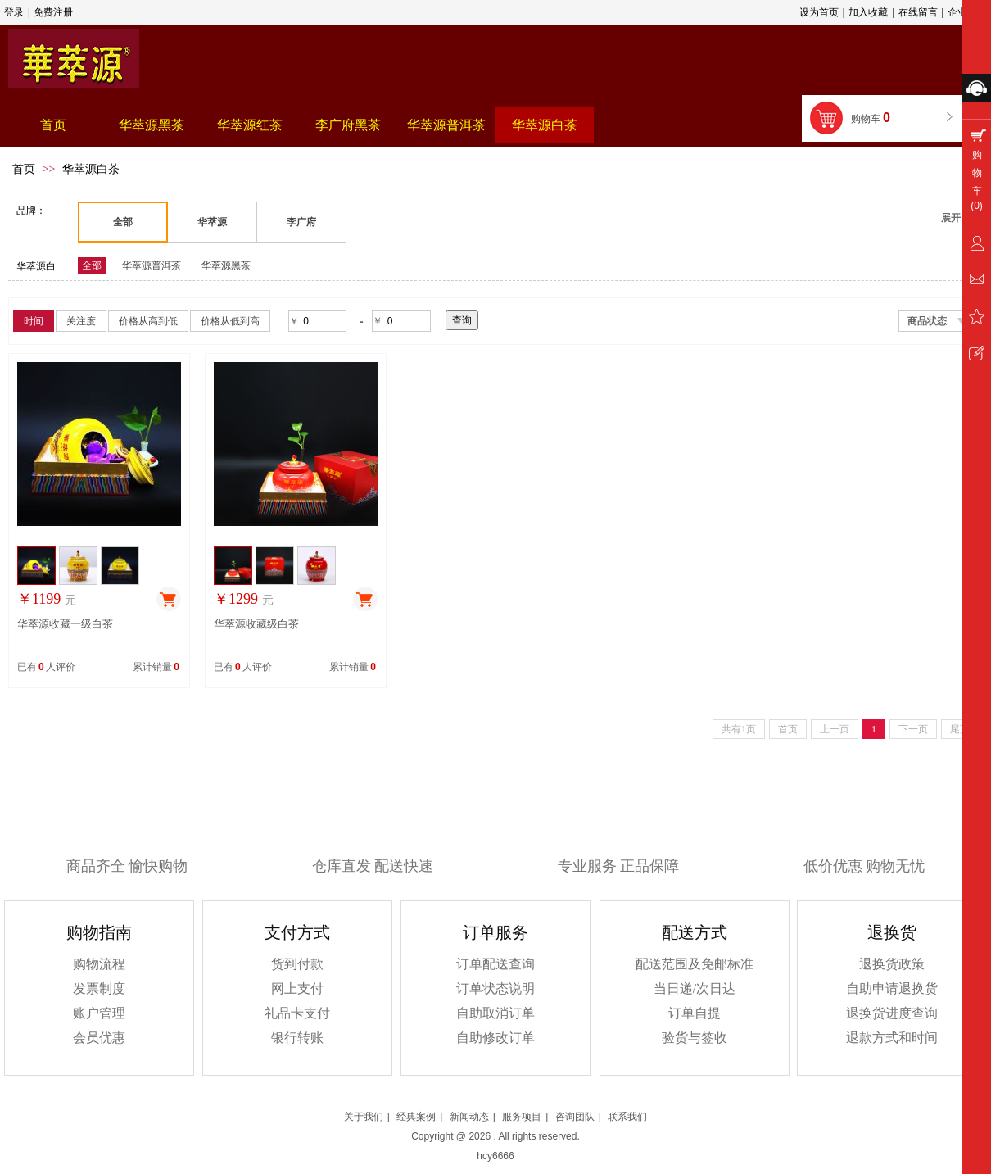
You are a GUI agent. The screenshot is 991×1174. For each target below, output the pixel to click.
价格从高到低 (148, 321)
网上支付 (297, 988)
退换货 (891, 932)
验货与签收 (694, 1038)
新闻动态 (469, 1116)
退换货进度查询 (892, 1013)
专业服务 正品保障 (619, 866)
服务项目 (521, 1116)
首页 (23, 169)
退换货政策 (892, 964)
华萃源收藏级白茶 (256, 624)
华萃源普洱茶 (151, 265)
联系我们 (627, 1116)
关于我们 (363, 1116)
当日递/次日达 (694, 988)
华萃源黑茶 (226, 265)
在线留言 (918, 12)
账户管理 (99, 1013)
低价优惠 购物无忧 (864, 866)
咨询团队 (575, 1116)
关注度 (81, 321)
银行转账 (297, 1038)
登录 (14, 12)
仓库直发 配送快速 (373, 866)
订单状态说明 (495, 988)
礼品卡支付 (297, 1013)
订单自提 (694, 1013)
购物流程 (99, 964)
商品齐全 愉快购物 (127, 866)
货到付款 (297, 964)
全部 (92, 265)
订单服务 (495, 932)
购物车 (872, 118)
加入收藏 (868, 12)
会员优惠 (99, 1038)
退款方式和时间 (892, 1038)
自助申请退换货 (892, 988)
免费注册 (53, 12)
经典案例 (416, 1116)
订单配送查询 (495, 964)
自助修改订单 (495, 1038)
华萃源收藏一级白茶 (65, 624)
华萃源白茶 (91, 169)
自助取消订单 (495, 1013)
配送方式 (694, 932)
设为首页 (819, 12)
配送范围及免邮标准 (694, 964)
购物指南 (99, 932)
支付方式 (297, 932)
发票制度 (99, 988)
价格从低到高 (230, 321)
